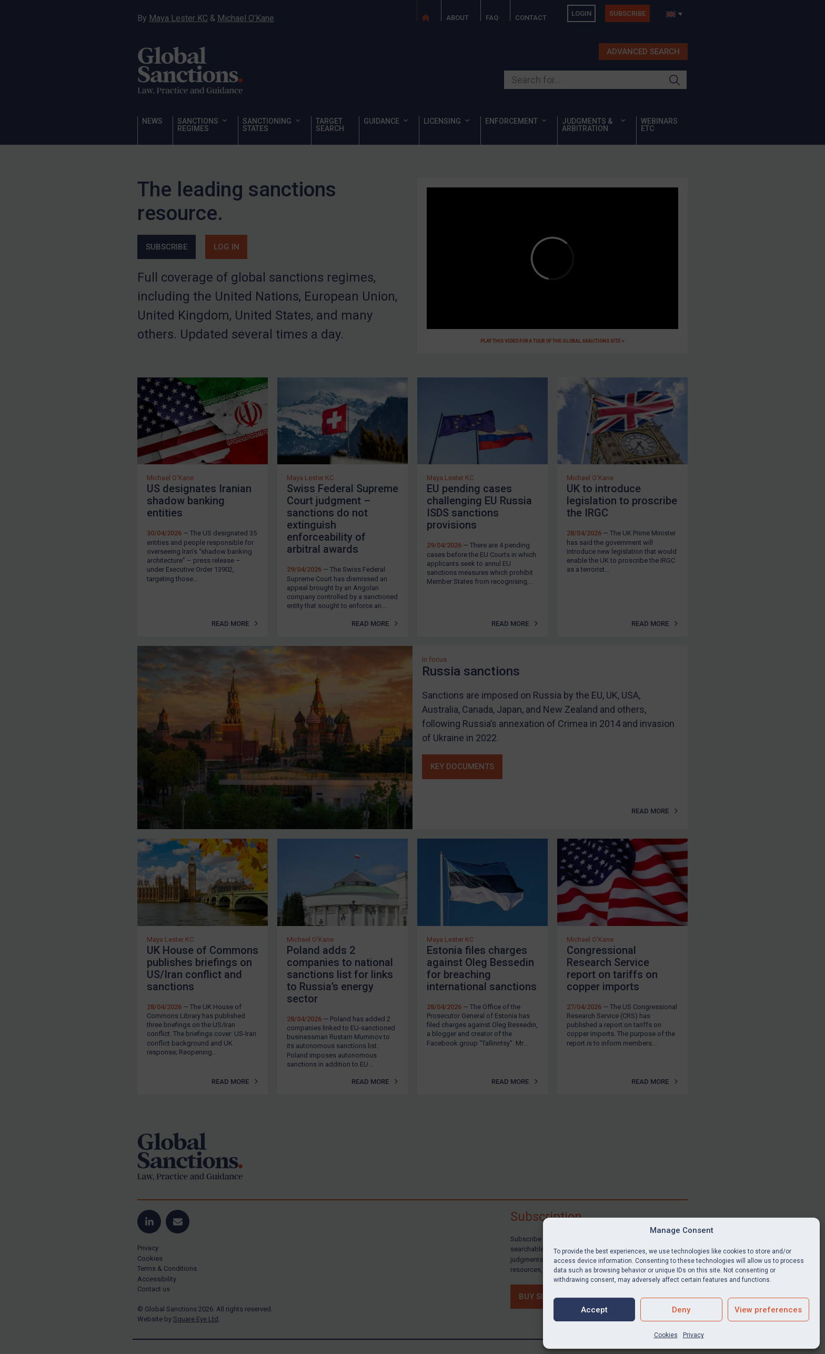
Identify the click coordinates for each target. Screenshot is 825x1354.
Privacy (693, 1335)
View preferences (768, 1310)
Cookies (666, 1335)
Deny (681, 1310)
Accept (594, 1310)
